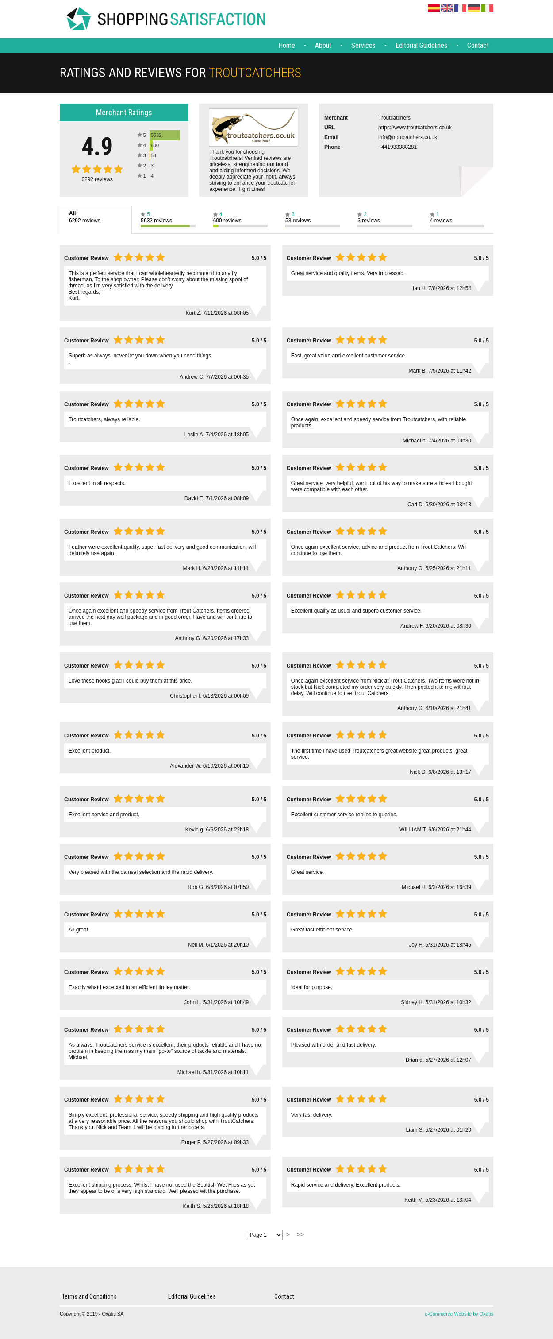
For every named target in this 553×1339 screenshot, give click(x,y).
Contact (478, 45)
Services (363, 45)
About (323, 45)
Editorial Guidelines (421, 45)
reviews (97, 179)
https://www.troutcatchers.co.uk (415, 127)
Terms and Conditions (89, 1296)
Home (286, 45)
